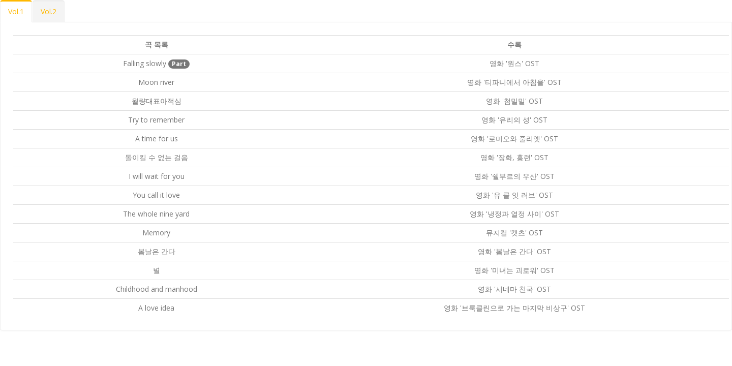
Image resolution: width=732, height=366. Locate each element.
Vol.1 (16, 11)
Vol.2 (48, 11)
